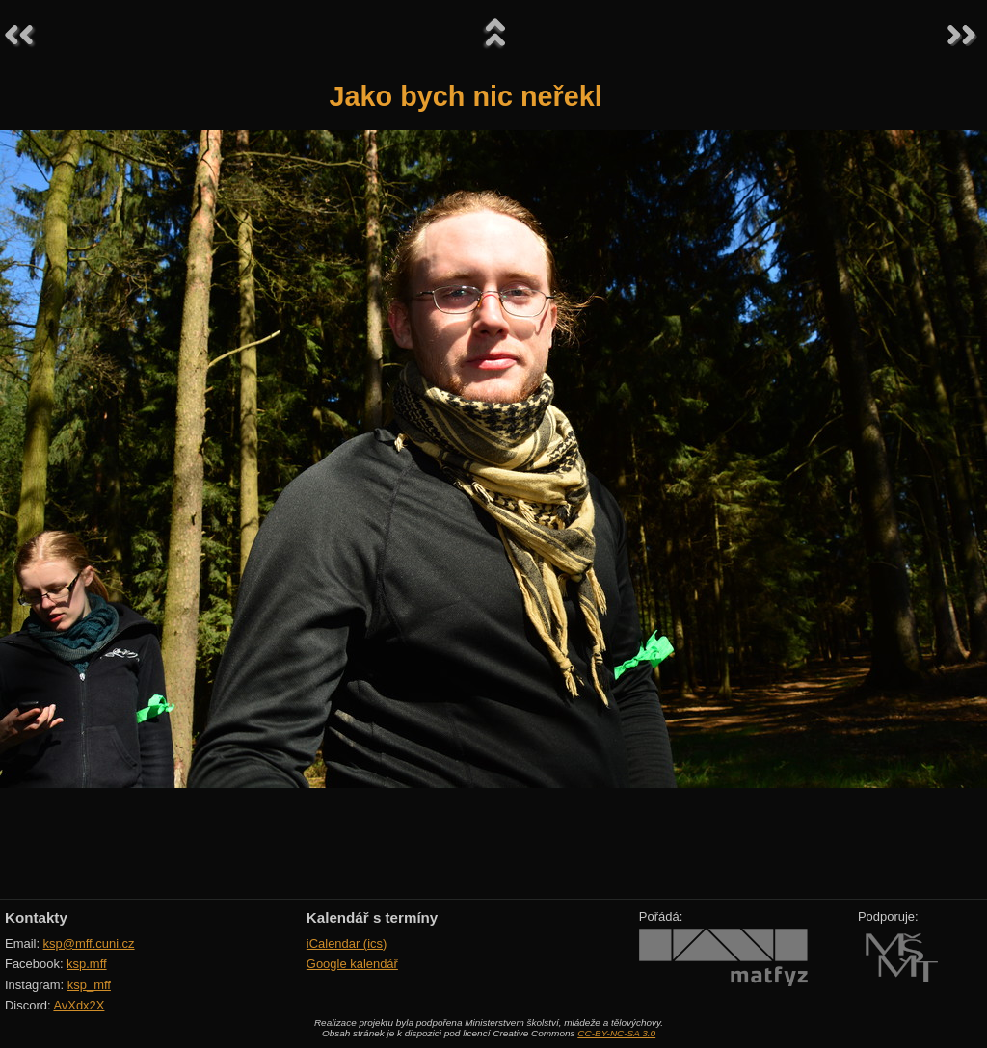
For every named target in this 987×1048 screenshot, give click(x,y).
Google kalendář (352, 963)
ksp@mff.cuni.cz (89, 943)
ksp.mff (87, 963)
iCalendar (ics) (347, 943)
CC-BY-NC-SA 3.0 (616, 1033)
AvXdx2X (78, 1005)
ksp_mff (89, 985)
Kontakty (36, 917)
